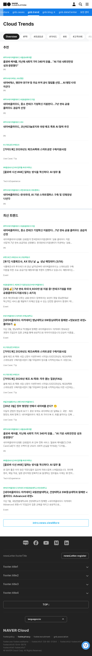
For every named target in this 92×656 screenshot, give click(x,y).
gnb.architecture (44, 12)
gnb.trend (78, 12)
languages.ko (46, 619)
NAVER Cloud (16, 630)
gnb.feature (10, 12)
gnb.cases (63, 12)
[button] (46, 566)
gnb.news (25, 12)
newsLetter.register (74, 555)
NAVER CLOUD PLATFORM (14, 4)
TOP (46, 605)
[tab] (46, 566)
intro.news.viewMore (46, 522)
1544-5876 (20, 645)
